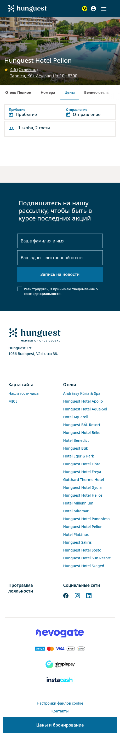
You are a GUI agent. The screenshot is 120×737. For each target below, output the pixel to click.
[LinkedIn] (89, 595)
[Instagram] (77, 595)
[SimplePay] (60, 664)
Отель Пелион (18, 92)
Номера (48, 92)
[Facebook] (65, 595)
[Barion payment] (60, 648)
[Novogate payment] (60, 633)
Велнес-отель (96, 92)
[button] (103, 9)
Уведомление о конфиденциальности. (61, 291)
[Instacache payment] (60, 680)
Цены (70, 92)
